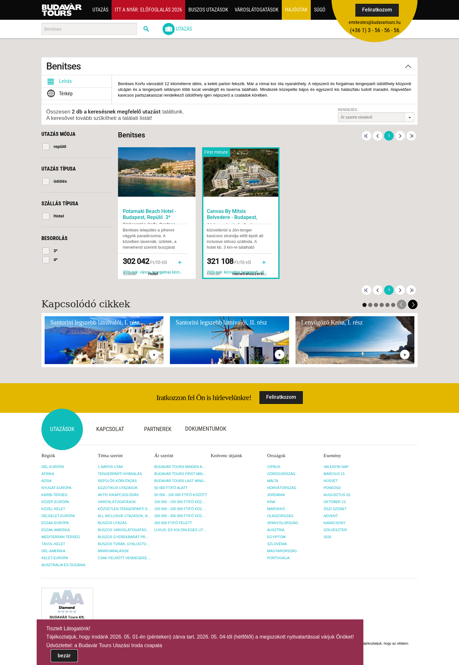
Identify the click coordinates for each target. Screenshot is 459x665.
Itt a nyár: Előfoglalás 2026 (148, 10)
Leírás (58, 81)
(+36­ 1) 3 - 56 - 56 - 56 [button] (374, 30)
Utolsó (411, 136)
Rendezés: (348, 110)
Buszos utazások (208, 10)
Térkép (59, 94)
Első (366, 136)
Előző (377, 136)
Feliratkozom (377, 10)
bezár (64, 656)
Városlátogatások (257, 10)
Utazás (100, 10)
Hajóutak (296, 10)
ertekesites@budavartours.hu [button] (375, 22)
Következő (400, 136)
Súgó (319, 10)
